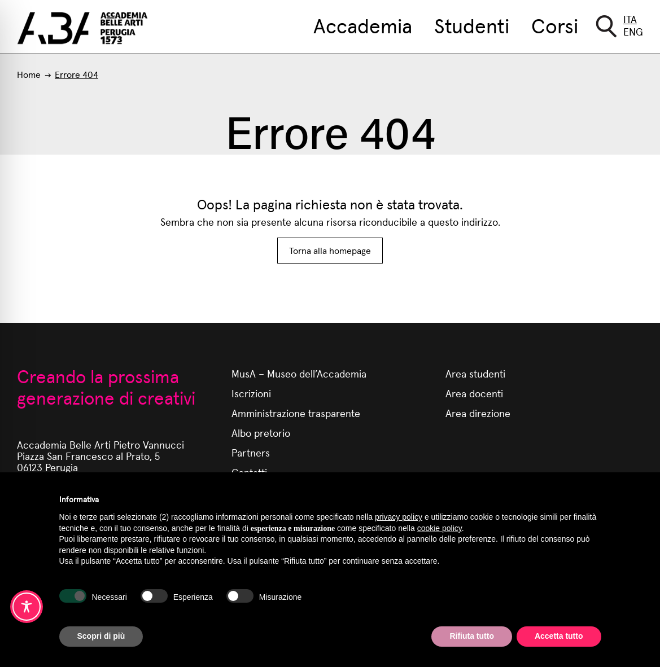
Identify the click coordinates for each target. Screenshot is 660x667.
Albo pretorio (260, 432)
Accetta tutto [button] (559, 635)
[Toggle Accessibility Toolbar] (26, 606)
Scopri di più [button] (101, 635)
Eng (633, 31)
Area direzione (477, 413)
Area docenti (474, 393)
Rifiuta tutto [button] (471, 635)
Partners (250, 452)
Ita (630, 19)
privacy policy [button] (398, 516)
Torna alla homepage (330, 250)
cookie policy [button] (439, 528)
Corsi (554, 25)
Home (29, 74)
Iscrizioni (251, 393)
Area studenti (475, 373)
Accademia (362, 25)
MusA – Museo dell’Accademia (298, 373)
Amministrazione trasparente (295, 413)
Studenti (471, 25)
